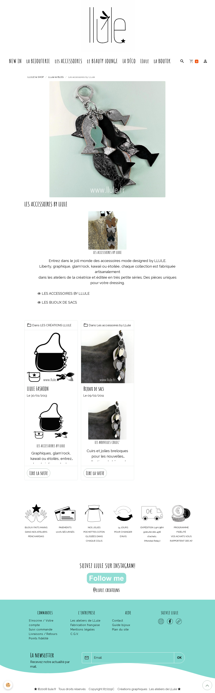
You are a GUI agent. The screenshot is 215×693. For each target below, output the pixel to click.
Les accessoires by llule (66, 293)
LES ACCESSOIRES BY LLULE (51, 445)
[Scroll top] (207, 685)
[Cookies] (8, 685)
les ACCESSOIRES (68, 61)
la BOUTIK (162, 61)
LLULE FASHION (38, 388)
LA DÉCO (129, 61)
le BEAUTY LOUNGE (102, 61)
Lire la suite (38, 472)
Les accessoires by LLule (114, 325)
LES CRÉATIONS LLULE (55, 325)
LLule (144, 61)
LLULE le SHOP (35, 77)
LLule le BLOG (56, 77)
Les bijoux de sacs (59, 302)
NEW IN (15, 61)
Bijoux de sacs (93, 388)
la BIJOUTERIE (38, 61)
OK (179, 657)
